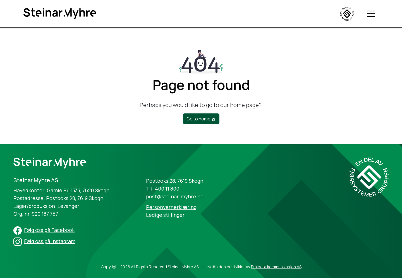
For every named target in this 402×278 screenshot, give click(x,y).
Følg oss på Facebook (49, 230)
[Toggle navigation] (371, 13)
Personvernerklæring (171, 207)
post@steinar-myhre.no (175, 196)
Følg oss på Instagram (49, 241)
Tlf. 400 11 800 (162, 188)
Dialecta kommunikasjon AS (276, 266)
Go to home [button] (201, 119)
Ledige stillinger (165, 215)
